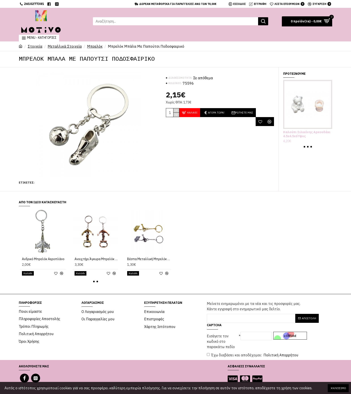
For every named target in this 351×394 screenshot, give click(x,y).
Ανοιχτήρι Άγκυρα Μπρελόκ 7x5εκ (96, 259)
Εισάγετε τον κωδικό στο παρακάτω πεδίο (221, 341)
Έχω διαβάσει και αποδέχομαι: (253, 355)
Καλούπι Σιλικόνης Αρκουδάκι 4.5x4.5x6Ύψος (306, 134)
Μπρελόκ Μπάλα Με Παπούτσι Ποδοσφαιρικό (66, 182)
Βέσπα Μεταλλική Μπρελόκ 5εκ (149, 259)
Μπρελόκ (95, 46)
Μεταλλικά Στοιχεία (65, 46)
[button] (304, 147)
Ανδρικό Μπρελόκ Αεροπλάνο (43, 259)
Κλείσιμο (339, 388)
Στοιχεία (35, 46)
